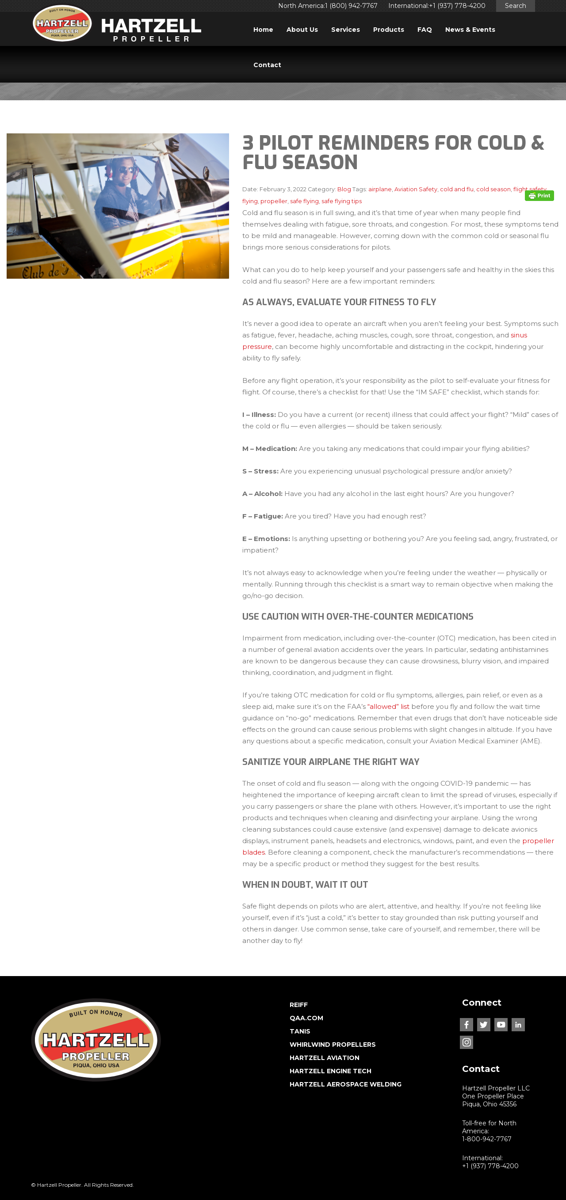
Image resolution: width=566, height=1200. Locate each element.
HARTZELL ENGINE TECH (330, 1071)
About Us (302, 30)
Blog (344, 189)
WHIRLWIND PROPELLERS (333, 1045)
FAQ (424, 30)
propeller (273, 201)
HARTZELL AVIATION (324, 1058)
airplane (380, 189)
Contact (267, 65)
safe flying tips (341, 201)
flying (250, 201)
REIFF (299, 1005)
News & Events (470, 30)
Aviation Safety (415, 189)
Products (388, 30)
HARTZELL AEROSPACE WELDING (346, 1084)
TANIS (300, 1031)
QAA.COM (306, 1018)
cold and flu (457, 189)
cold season (493, 189)
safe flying (304, 201)
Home (263, 30)
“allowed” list (388, 706)
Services (345, 30)
